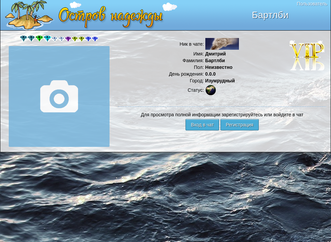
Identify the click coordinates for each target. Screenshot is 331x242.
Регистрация (239, 124)
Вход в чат (202, 124)
